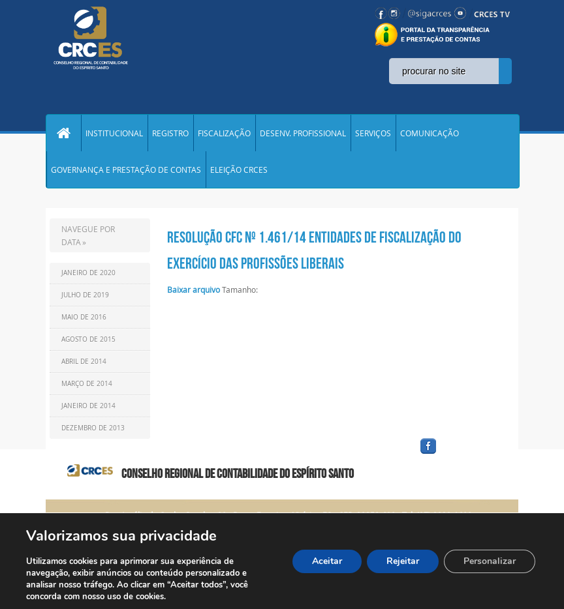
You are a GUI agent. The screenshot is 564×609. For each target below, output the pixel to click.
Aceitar (327, 561)
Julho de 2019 (85, 295)
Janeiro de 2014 (88, 406)
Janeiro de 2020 (88, 273)
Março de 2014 (86, 383)
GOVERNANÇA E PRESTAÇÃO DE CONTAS (126, 169)
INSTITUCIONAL (114, 133)
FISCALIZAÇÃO (224, 133)
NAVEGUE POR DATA (88, 235)
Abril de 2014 (83, 361)
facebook (459, 454)
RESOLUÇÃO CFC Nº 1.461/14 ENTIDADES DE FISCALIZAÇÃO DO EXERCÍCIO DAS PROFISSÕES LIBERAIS (314, 250)
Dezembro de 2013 (93, 428)
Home (63, 133)
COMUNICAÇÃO (429, 133)
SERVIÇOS (373, 133)
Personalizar (489, 561)
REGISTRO (170, 133)
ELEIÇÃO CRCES (239, 169)
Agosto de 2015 (88, 339)
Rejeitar (402, 561)
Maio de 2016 (83, 317)
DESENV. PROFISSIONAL (303, 133)
